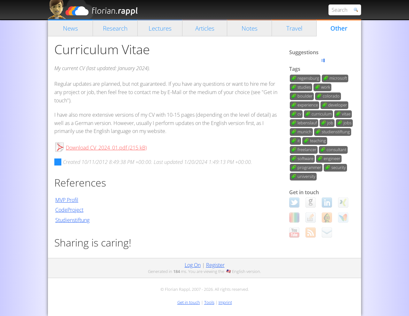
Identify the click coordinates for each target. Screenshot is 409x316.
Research (115, 28)
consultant (336, 149)
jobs (347, 123)
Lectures (160, 28)
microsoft (338, 78)
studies (304, 87)
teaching (318, 140)
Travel (294, 28)
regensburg (308, 78)
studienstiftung (336, 132)
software (305, 158)
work (325, 87)
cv (299, 114)
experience (307, 105)
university (306, 176)
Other (338, 28)
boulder (305, 96)
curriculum (322, 114)
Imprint (225, 302)
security (338, 167)
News (70, 28)
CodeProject (69, 209)
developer (337, 105)
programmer (309, 167)
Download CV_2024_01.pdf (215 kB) (106, 147)
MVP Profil (66, 199)
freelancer (306, 149)
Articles (204, 28)
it (298, 140)
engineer (332, 158)
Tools (209, 302)
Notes (250, 28)
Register (215, 264)
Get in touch (188, 302)
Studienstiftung (72, 220)
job (330, 123)
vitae (346, 114)
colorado (331, 96)
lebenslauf (307, 123)
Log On (193, 264)
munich (304, 132)
